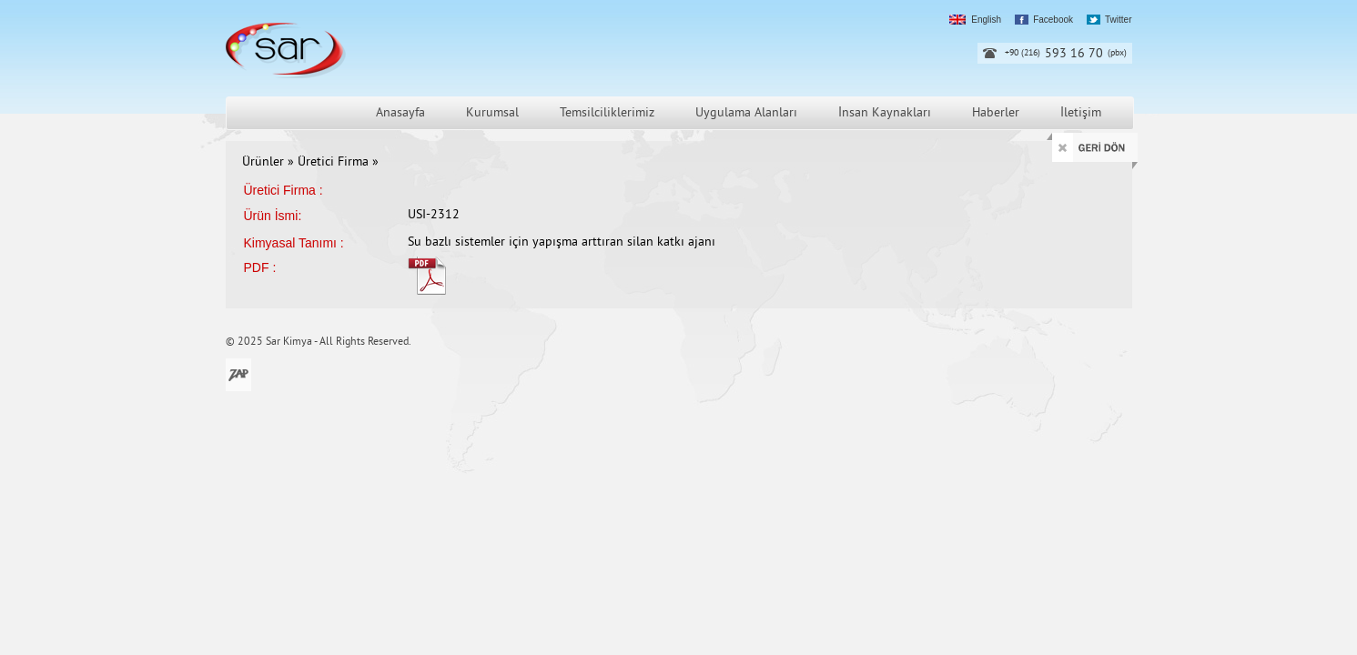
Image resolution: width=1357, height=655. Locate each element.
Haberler (995, 113)
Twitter (1118, 20)
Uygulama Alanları (746, 113)
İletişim (1080, 113)
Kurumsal (492, 113)
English (986, 20)
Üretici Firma (335, 162)
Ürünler (263, 162)
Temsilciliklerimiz (607, 113)
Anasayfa (400, 113)
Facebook (1053, 20)
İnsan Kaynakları (884, 113)
